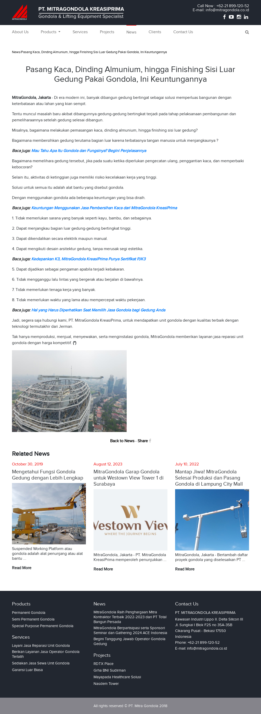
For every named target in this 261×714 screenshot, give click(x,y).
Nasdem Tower (106, 683)
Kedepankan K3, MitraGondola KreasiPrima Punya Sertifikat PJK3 (88, 259)
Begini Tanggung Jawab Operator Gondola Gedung (129, 641)
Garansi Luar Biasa (27, 670)
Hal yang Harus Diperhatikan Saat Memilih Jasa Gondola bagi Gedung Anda (98, 310)
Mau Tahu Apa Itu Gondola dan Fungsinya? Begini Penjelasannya (88, 150)
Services (80, 32)
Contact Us (183, 32)
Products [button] (49, 32)
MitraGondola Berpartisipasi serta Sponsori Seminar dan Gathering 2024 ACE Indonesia (130, 630)
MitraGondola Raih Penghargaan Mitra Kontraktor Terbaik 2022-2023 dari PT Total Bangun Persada (130, 617)
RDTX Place (103, 663)
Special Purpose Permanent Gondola (42, 626)
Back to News (122, 441)
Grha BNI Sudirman (110, 670)
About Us (20, 32)
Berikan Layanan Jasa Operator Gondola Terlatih (46, 654)
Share (144, 441)
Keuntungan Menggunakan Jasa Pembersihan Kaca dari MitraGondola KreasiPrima (104, 208)
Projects (107, 32)
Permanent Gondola (28, 612)
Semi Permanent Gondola (33, 619)
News (131, 32)
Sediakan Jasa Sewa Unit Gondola (41, 663)
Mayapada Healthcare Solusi (117, 677)
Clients (155, 32)
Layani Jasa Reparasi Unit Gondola (41, 645)
